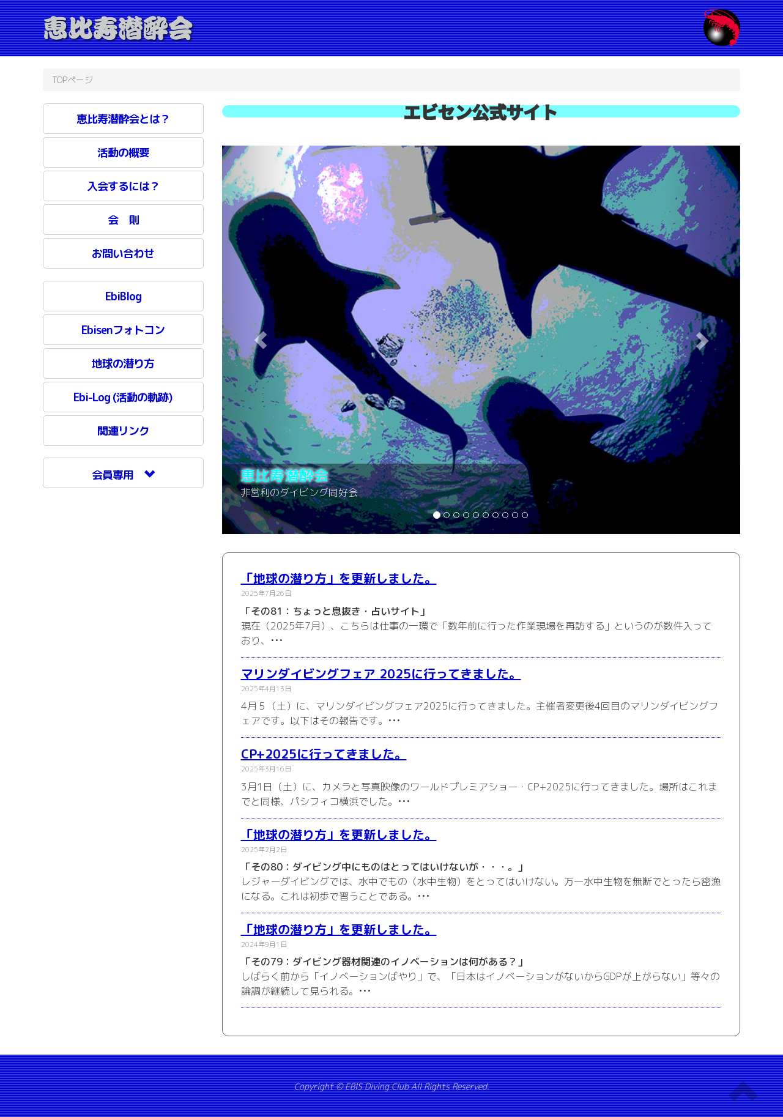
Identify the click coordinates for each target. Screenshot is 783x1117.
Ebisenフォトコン (123, 330)
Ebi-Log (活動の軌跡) (123, 397)
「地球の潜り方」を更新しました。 (339, 578)
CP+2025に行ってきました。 (324, 753)
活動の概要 (123, 152)
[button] (261, 340)
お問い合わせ (123, 253)
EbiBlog (123, 296)
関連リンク (123, 431)
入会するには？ (123, 186)
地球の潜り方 (123, 363)
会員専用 (123, 475)
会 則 (123, 220)
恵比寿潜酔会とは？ (123, 119)
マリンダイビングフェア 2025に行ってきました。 (381, 673)
